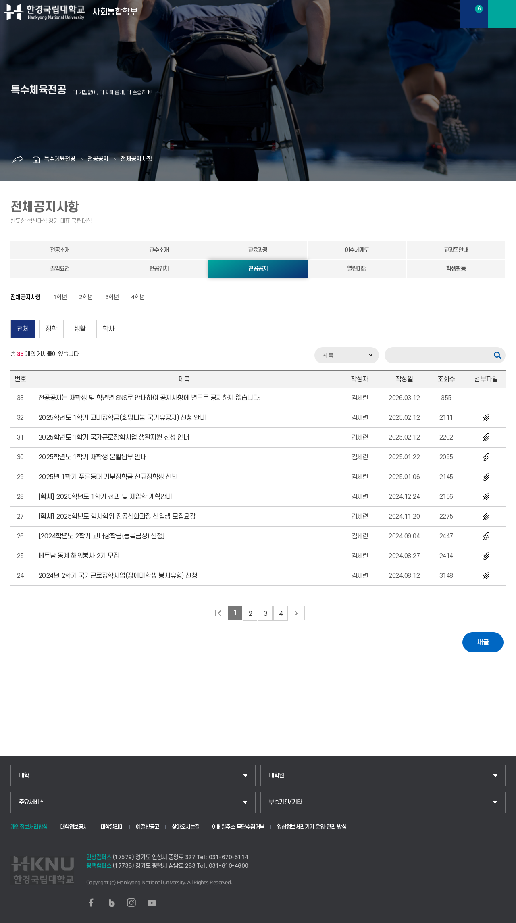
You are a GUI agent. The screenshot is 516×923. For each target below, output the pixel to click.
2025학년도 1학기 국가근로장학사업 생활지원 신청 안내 (113, 437)
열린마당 (356, 268)
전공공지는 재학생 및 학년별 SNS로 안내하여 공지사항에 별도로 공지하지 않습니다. (149, 398)
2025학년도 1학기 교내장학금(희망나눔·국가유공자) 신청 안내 (122, 417)
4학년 (138, 297)
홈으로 (36, 159)
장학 (51, 329)
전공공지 (97, 159)
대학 (24, 775)
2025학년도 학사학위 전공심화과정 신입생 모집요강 (117, 516)
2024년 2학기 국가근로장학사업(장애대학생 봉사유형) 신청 (118, 575)
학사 (108, 329)
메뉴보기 (502, 14)
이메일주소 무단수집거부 (238, 827)
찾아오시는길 (186, 827)
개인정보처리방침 (29, 827)
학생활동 (456, 268)
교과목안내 (456, 250)
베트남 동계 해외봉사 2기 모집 (79, 556)
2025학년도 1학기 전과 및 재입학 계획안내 (105, 496)
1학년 (60, 297)
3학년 (112, 297)
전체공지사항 (136, 159)
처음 (218, 613)
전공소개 (59, 250)
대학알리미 (112, 827)
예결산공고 (147, 827)
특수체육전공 (59, 159)
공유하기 (18, 159)
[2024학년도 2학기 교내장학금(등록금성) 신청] (101, 536)
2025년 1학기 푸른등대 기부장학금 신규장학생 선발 (108, 477)
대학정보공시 (74, 827)
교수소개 (159, 250)
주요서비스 (31, 802)
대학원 (276, 775)
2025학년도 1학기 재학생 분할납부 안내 (92, 457)
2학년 (86, 297)
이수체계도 (357, 250)
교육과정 (257, 250)
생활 (80, 329)
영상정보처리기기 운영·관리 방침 (312, 827)
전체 (23, 329)
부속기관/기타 (285, 802)
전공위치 (159, 268)
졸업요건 (59, 268)
